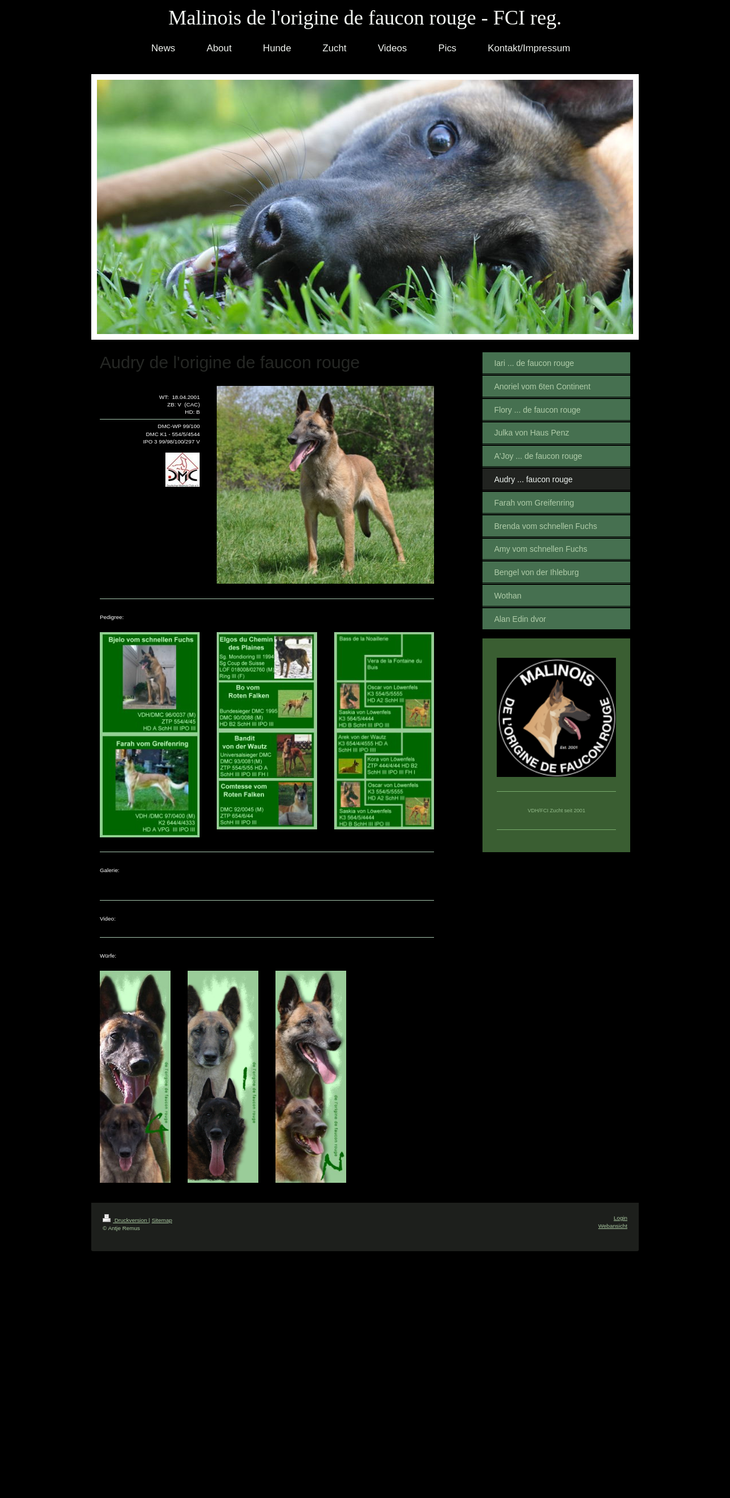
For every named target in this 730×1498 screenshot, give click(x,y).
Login (620, 1218)
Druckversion (126, 1220)
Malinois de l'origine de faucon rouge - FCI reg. (364, 17)
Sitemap (162, 1220)
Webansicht (612, 1226)
